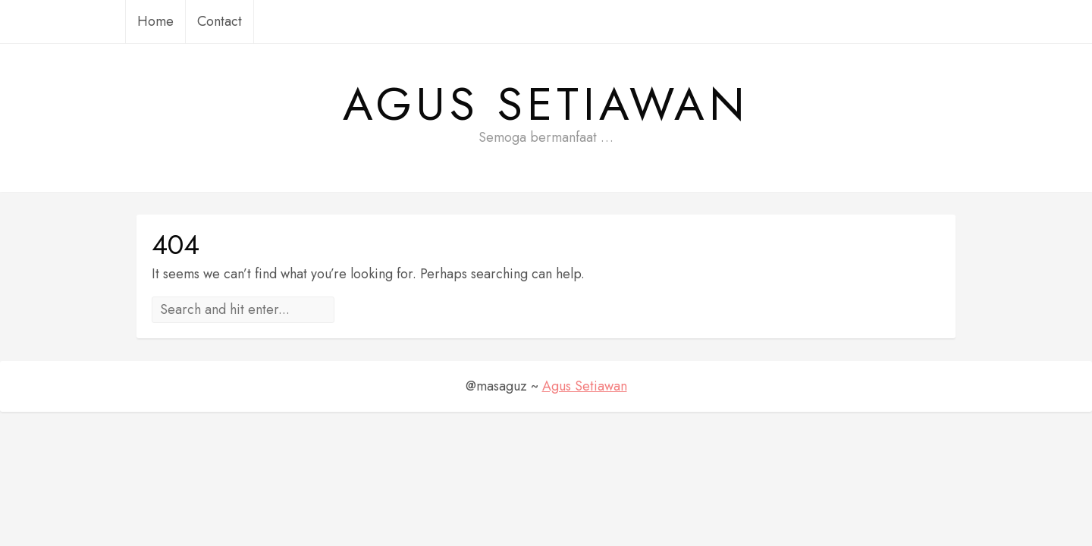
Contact (219, 21)
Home (155, 21)
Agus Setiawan (546, 104)
